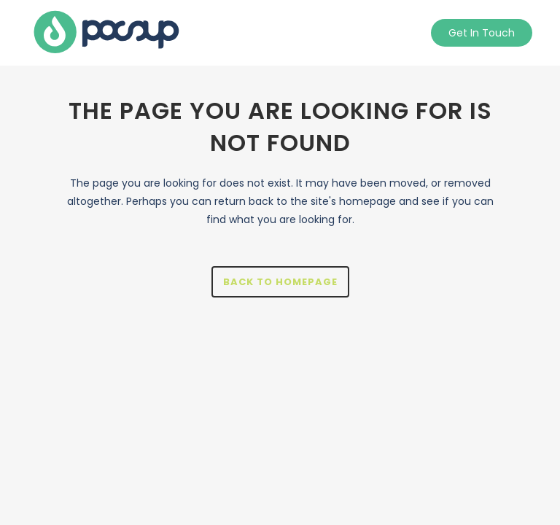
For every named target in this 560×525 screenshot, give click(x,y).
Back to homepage (280, 282)
